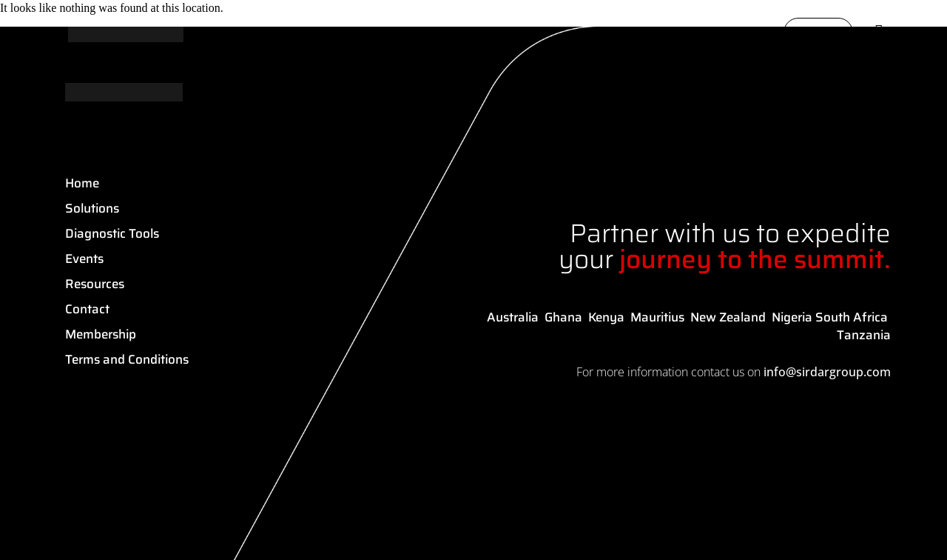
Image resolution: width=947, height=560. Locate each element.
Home (82, 183)
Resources (94, 283)
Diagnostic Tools (112, 233)
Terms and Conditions (127, 359)
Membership (100, 334)
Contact (87, 309)
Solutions (92, 208)
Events (84, 258)
